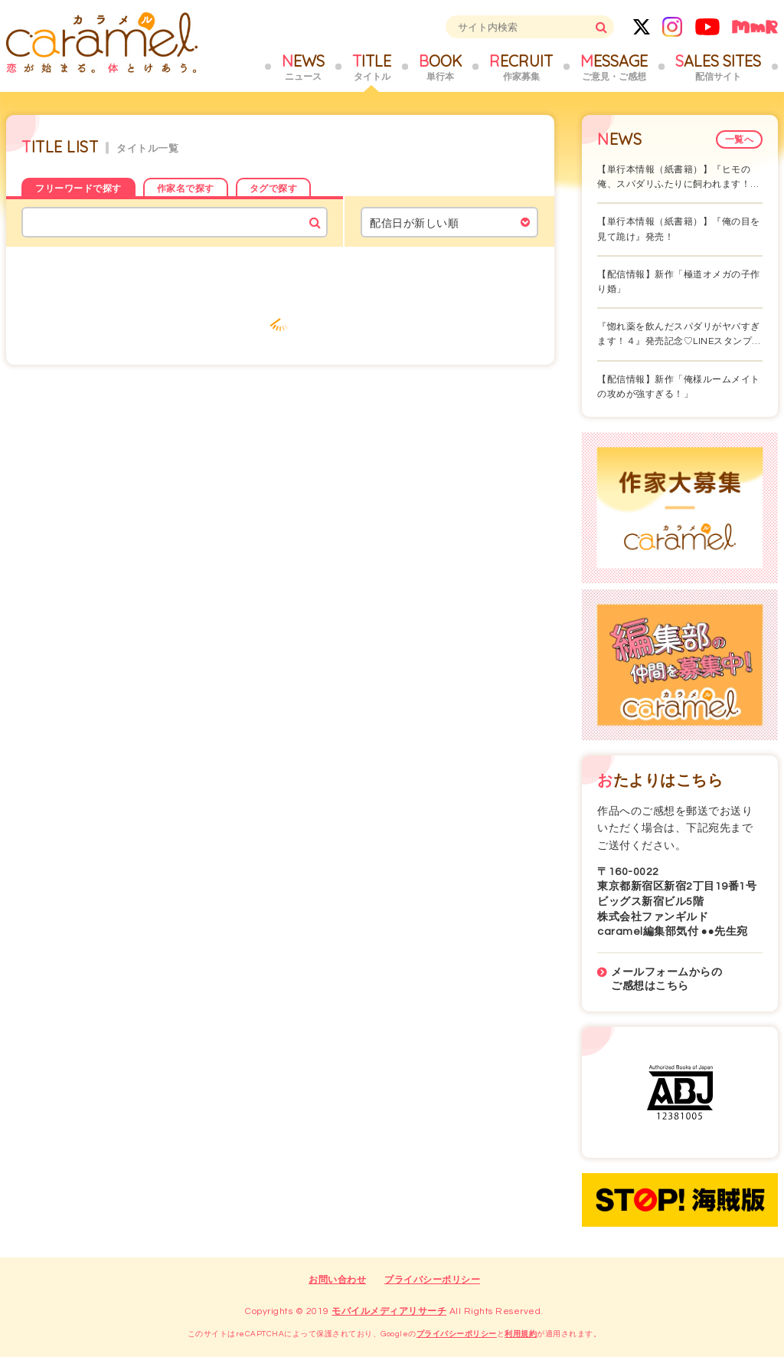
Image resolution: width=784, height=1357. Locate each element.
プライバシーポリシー (432, 1280)
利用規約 (521, 1334)
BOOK (440, 67)
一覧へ (739, 140)
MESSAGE (614, 67)
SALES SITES (718, 67)
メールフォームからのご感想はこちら (666, 979)
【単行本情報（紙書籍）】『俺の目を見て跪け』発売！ (678, 229)
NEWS (303, 67)
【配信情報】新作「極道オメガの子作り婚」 (678, 282)
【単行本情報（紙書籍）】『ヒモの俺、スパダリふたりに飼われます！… (678, 177)
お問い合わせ (337, 1280)
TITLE (371, 67)
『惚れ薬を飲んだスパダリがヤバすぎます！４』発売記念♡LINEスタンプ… (679, 334)
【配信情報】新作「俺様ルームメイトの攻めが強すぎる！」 (678, 387)
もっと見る (280, 319)
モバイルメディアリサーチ (389, 1311)
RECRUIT (521, 67)
